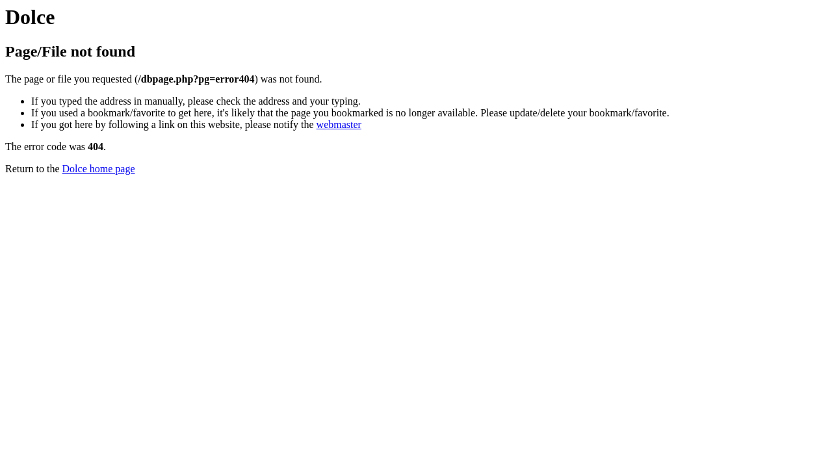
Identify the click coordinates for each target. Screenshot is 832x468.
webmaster (339, 124)
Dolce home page (98, 168)
